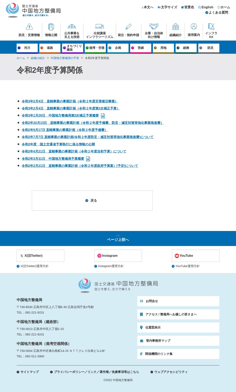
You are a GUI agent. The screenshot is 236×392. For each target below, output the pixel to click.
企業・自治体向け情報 (154, 35)
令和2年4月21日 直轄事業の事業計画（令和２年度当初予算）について (74, 151)
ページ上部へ (118, 240)
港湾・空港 (96, 47)
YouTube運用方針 (188, 266)
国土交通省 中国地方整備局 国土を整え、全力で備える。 (33, 10)
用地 (163, 47)
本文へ (148, 7)
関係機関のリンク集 (159, 353)
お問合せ (152, 301)
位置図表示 (153, 327)
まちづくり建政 (74, 47)
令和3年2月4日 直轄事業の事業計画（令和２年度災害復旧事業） (70, 101)
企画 (118, 47)
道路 (50, 47)
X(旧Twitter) (34, 255)
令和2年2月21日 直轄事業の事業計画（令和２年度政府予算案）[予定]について (80, 166)
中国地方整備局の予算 (65, 58)
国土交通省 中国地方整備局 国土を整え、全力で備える (118, 286)
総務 (186, 47)
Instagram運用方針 (111, 266)
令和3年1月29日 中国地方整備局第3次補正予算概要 (60, 115)
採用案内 (194, 35)
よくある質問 (218, 12)
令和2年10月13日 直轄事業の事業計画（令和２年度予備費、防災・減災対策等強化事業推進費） (93, 123)
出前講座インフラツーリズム (99, 35)
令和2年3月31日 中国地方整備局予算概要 (53, 158)
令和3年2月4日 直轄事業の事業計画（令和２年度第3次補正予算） (71, 108)
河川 (27, 47)
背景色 (189, 7)
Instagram (110, 255)
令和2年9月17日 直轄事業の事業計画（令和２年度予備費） (65, 130)
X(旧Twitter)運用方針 (34, 266)
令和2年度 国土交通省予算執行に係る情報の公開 (58, 144)
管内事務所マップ (158, 340)
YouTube (186, 255)
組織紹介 (175, 35)
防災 (210, 47)
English (207, 7)
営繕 (141, 47)
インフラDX (211, 35)
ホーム (225, 7)
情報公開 (51, 35)
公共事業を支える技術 (71, 35)
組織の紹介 (38, 58)
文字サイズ (169, 7)
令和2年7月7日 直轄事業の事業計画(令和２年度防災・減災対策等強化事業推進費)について (87, 137)
